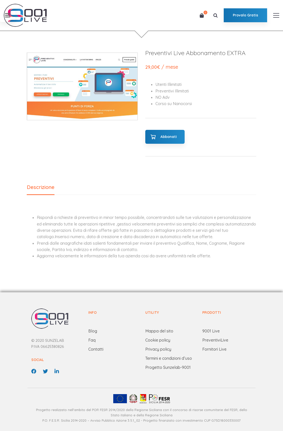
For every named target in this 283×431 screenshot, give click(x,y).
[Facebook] (34, 371)
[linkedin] (56, 371)
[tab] (40, 187)
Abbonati (168, 136)
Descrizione (40, 187)
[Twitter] (45, 371)
